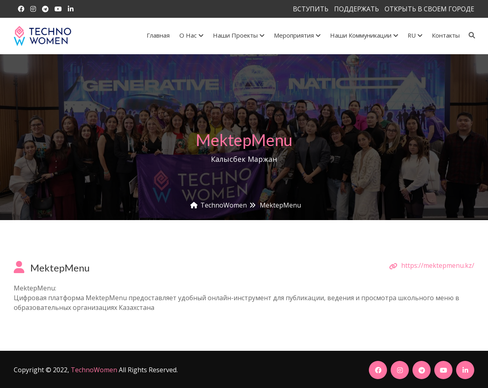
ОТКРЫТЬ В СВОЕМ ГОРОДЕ (429, 8)
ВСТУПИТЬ (310, 8)
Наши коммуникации (364, 35)
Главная (158, 35)
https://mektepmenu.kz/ (437, 265)
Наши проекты (238, 35)
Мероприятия (297, 35)
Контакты (446, 35)
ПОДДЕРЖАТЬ (356, 8)
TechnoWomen (94, 369)
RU (415, 35)
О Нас (191, 35)
